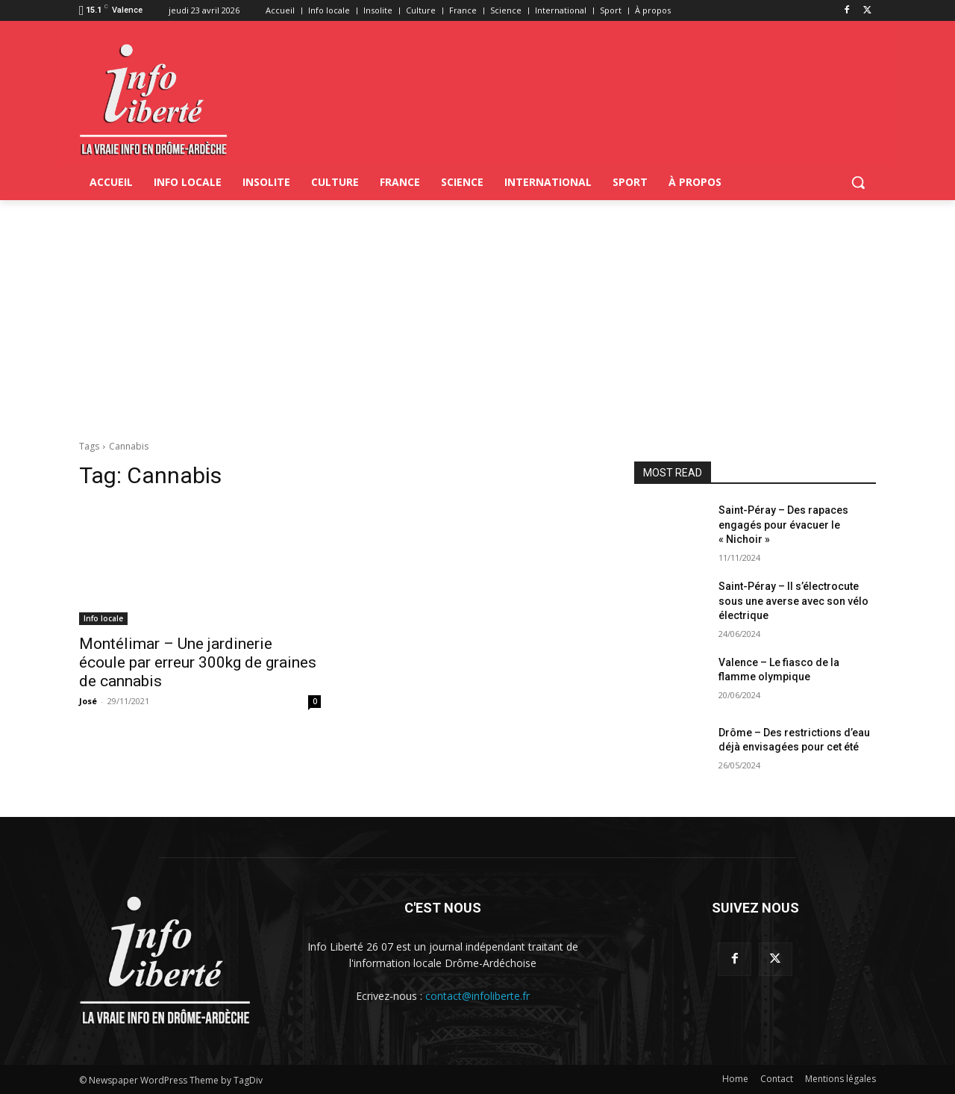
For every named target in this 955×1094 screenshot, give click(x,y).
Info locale (103, 618)
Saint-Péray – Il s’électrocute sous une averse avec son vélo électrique (793, 600)
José (88, 700)
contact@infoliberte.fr (477, 996)
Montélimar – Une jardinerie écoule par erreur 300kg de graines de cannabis (197, 662)
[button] (858, 182)
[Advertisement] (477, 312)
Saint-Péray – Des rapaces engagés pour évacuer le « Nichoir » (783, 524)
